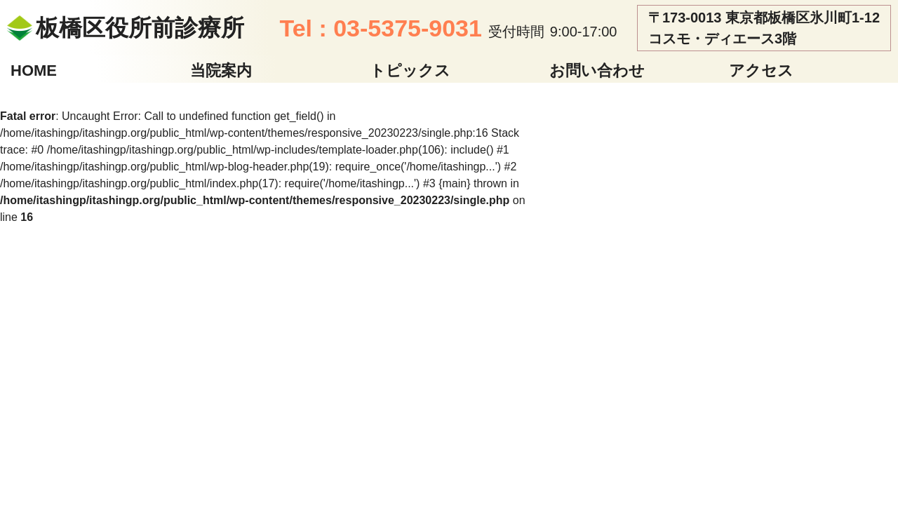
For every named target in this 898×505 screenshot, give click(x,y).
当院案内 (221, 70)
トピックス (410, 70)
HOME (34, 70)
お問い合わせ (597, 70)
